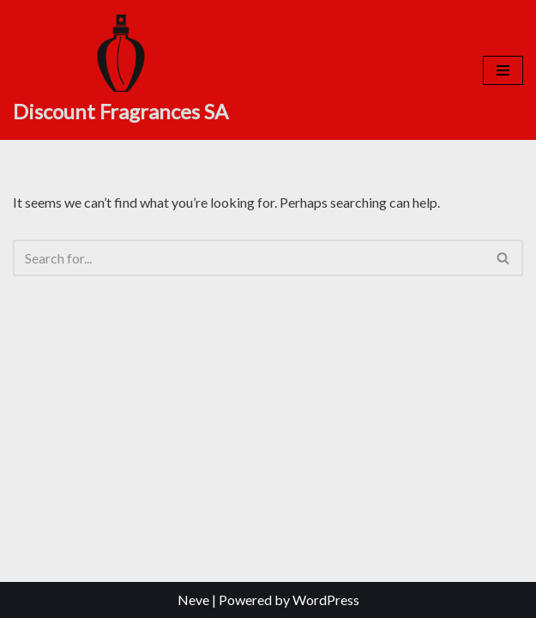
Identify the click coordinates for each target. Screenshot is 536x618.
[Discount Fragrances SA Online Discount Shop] (120, 70)
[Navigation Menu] (503, 70)
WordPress (325, 599)
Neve (193, 599)
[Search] (249, 257)
